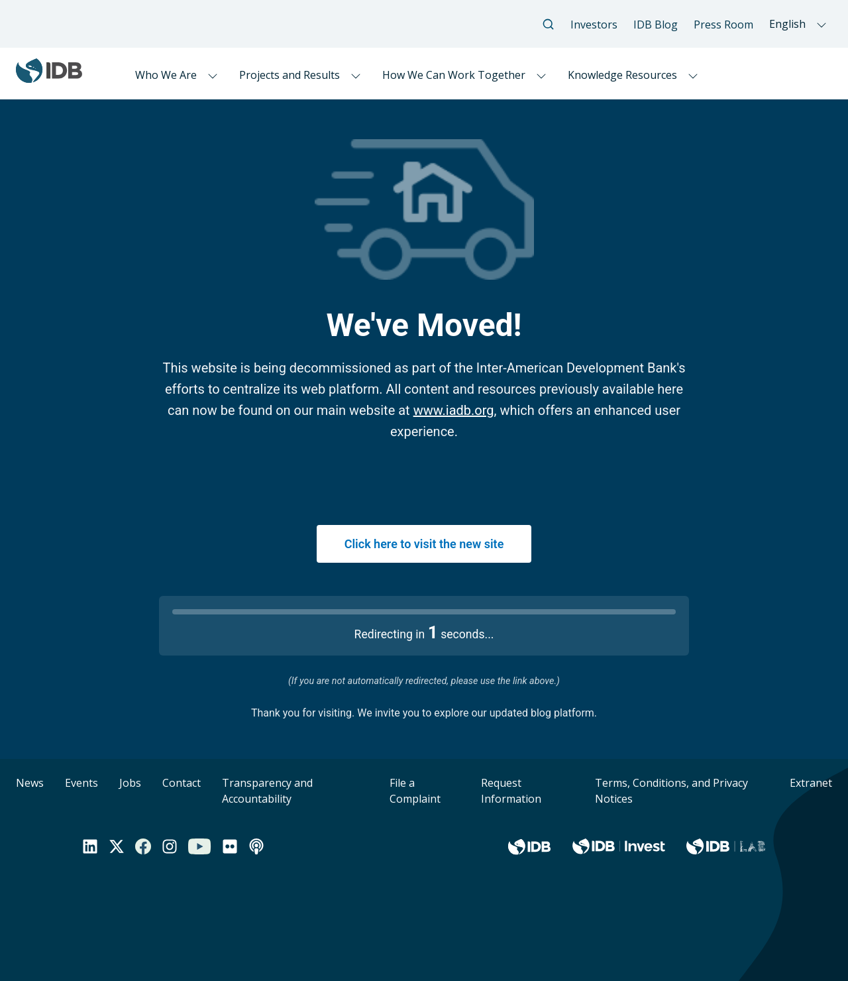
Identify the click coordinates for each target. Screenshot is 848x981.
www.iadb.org (453, 410)
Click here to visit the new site (424, 544)
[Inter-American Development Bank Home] (49, 77)
